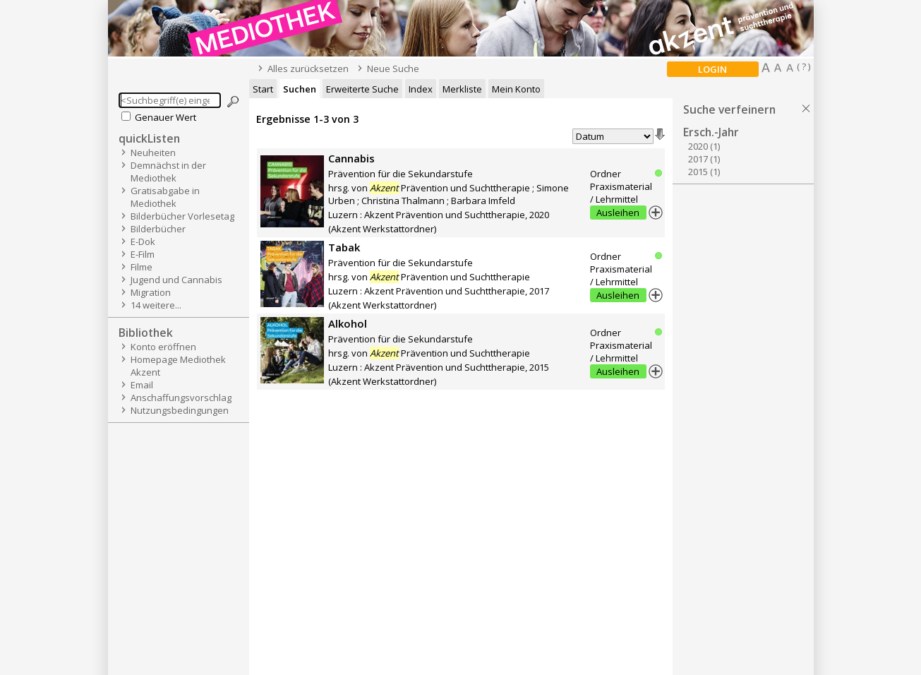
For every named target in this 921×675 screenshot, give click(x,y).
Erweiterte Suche (362, 89)
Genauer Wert (165, 117)
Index (421, 89)
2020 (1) (704, 146)
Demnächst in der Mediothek (168, 171)
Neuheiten (153, 152)
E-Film (143, 254)
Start (263, 89)
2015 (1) (704, 171)
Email (142, 384)
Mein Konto (516, 89)
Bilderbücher (158, 228)
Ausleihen (617, 212)
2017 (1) (704, 159)
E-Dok (143, 241)
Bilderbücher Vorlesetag (182, 216)
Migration (151, 292)
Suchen (299, 89)
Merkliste (462, 89)
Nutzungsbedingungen (180, 410)
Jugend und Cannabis (176, 279)
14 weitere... (156, 305)
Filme (141, 267)
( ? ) (803, 66)
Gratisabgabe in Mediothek (165, 197)
